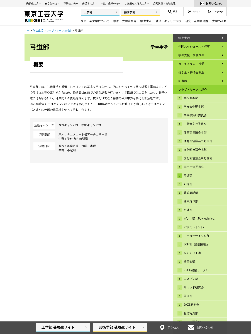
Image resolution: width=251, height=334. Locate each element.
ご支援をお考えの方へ (136, 3)
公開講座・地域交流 (164, 3)
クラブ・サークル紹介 (59, 30)
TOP (27, 30)
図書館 (182, 81)
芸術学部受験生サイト (117, 327)
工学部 (88, 12)
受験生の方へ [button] (33, 3)
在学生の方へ (52, 3)
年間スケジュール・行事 (194, 46)
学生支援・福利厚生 (191, 55)
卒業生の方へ (71, 3)
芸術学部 (129, 12)
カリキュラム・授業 (191, 63)
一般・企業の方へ (111, 3)
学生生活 (38, 30)
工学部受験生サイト (58, 327)
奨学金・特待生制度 (191, 72)
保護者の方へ (89, 3)
